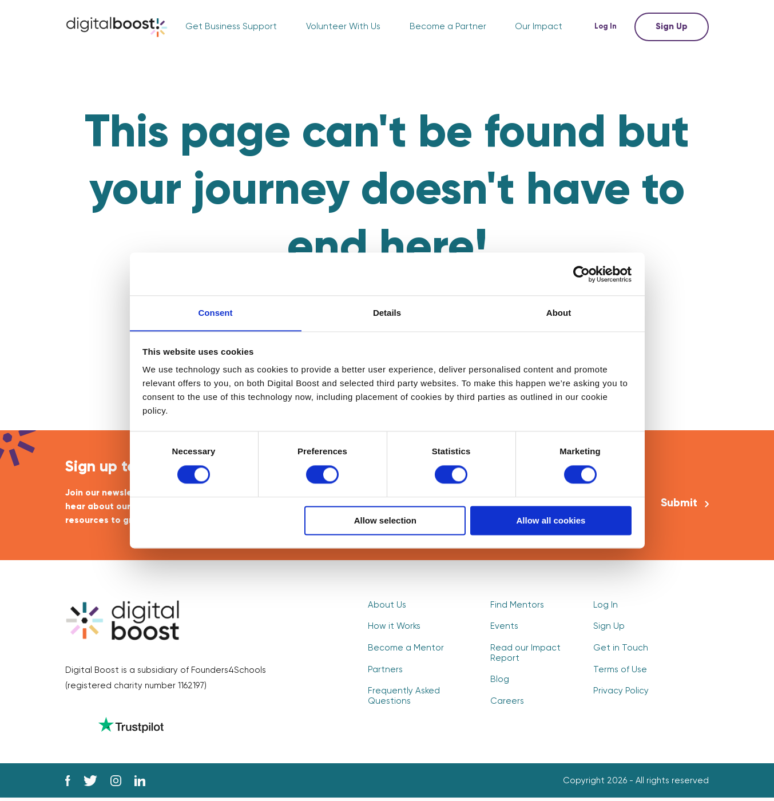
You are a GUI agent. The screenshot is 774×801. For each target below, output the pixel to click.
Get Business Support (235, 27)
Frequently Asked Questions (403, 697)
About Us (386, 606)
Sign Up (672, 26)
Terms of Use (620, 671)
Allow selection (385, 521)
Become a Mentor (405, 649)
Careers (507, 701)
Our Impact (538, 27)
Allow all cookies (550, 521)
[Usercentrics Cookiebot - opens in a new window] (581, 273)
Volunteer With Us (345, 27)
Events (504, 628)
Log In (607, 26)
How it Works (394, 628)
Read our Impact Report (525, 654)
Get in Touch (619, 649)
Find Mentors (516, 606)
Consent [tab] (216, 313)
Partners (385, 671)
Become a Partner (448, 27)
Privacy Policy (621, 692)
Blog (499, 680)
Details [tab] (387, 313)
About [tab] (558, 313)
